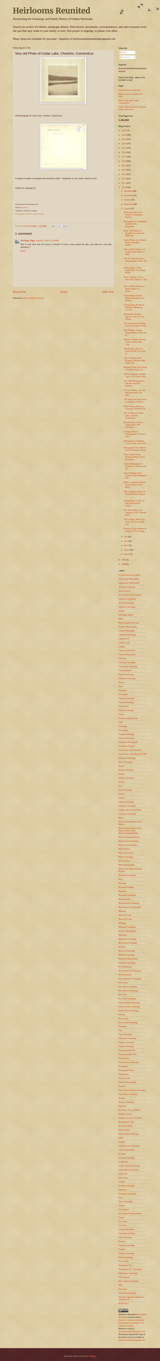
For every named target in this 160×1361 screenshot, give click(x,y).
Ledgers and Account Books (130, 810)
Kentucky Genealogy (127, 806)
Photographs (123, 1074)
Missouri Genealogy (126, 951)
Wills (120, 1285)
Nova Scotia (123, 1018)
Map (120, 879)
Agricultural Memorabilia (128, 583)
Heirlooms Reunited (51, 10)
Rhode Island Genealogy (128, 1134)
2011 (124, 183)
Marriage (122, 883)
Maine (121, 818)
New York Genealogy (127, 999)
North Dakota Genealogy (128, 1010)
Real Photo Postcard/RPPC (129, 1110)
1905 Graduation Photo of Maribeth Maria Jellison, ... (134, 494)
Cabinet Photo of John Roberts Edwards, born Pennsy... (134, 298)
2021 (124, 139)
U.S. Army (122, 1221)
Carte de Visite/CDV (126, 650)
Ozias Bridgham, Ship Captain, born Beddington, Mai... (135, 475)
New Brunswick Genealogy (129, 971)
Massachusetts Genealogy (129, 903)
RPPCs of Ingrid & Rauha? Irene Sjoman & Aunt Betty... (135, 484)
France (121, 714)
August (127, 209)
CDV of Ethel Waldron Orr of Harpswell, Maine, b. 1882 (135, 251)
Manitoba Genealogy (127, 875)
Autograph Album (125, 615)
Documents (123, 694)
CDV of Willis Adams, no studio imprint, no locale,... (134, 288)
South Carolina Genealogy (129, 1166)
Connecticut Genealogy (128, 666)
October (127, 200)
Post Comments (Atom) (33, 298)
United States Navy (126, 1229)
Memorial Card (124, 915)
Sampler (121, 1142)
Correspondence (125, 670)
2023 (124, 130)
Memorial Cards (125, 919)
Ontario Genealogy (126, 1042)
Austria (121, 611)
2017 (124, 157)
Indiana (121, 774)
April (126, 550)
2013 (124, 174)
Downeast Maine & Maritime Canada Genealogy (29, 214)
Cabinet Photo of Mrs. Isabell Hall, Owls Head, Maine (134, 270)
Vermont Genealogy (126, 1245)
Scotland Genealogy (126, 1158)
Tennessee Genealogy (127, 1194)
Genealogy (122, 726)
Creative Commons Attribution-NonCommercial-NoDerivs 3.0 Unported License (131, 1323)
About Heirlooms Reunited (129, 90)
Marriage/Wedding (126, 887)
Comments (125, 57)
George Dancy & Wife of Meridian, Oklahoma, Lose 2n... (134, 307)
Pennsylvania (123, 1058)
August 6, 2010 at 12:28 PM (47, 241)
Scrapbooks (123, 1162)
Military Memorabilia (127, 931)
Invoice (121, 782)
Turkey (121, 1217)
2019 (124, 148)
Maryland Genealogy (127, 895)
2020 (124, 144)
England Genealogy (126, 698)
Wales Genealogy (125, 1257)
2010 (124, 187)
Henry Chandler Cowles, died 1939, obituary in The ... (135, 279)
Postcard (121, 1086)
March (127, 554)
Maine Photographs (126, 865)
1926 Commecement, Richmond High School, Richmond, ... (134, 457)
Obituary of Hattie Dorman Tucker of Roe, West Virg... (135, 341)
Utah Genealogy (125, 1237)
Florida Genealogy (126, 710)
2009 (124, 560)
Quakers (121, 1098)
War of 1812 (123, 1261)
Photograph (123, 1066)
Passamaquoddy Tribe (127, 1054)
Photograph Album (126, 1070)
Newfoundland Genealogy (129, 1003)
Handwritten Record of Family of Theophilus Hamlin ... (133, 214)
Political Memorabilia (127, 1082)
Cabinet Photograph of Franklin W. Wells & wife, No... (135, 466)
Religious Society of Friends (130, 1118)
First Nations (123, 706)
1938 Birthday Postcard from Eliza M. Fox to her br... (135, 351)
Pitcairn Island (124, 1078)
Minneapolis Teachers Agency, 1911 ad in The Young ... (134, 316)
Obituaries (122, 1026)
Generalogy (123, 730)
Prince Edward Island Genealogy (131, 1090)
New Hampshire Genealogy (129, 979)
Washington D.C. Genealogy (130, 1269)
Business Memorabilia (127, 627)
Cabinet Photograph (126, 631)
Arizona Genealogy (126, 603)
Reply (22, 251)
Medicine (122, 911)
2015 (124, 165)
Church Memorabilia (127, 654)
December (128, 191)
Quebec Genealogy (126, 1102)
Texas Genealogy (125, 1201)
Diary (120, 686)
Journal (121, 798)
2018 (124, 152)
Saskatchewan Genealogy (128, 1146)
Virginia (121, 1249)
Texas (120, 1197)
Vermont (121, 1241)
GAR (120, 722)
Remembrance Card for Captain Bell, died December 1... (133, 424)
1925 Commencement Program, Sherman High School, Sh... (134, 360)
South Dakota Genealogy (128, 1170)
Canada (121, 647)
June (126, 541)
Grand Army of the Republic (130, 750)
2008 (124, 564)
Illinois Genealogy (126, 770)
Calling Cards (124, 643)
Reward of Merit (125, 1126)
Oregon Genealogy (126, 1046)
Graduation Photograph (128, 742)
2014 (124, 170)
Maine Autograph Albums (129, 837)
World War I (123, 1303)
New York (122, 995)
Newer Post (19, 291)
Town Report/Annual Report (130, 1213)
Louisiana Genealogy (127, 814)
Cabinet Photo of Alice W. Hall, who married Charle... (134, 503)
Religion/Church (125, 1114)
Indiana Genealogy (126, 778)
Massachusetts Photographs (129, 907)
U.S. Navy (122, 1225)
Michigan (122, 923)
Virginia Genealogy (126, 1253)
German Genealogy (126, 738)
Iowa (120, 786)
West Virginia (124, 1277)
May (126, 545)
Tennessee (122, 1190)
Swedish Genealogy (126, 1186)
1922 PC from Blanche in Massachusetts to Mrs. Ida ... (135, 261)
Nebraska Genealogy (127, 963)
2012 (124, 179)
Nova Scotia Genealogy (128, 1022)
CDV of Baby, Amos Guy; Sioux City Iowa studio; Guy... (134, 521)
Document (122, 690)
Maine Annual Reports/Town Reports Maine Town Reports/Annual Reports (130, 830)
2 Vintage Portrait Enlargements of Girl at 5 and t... (135, 434)
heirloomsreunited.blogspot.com (131, 1331)
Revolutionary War (126, 1122)
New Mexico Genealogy (128, 991)
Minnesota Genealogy (127, 939)
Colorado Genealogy (126, 662)
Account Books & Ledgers (129, 575)
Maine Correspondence (127, 845)
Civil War (122, 658)
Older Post (108, 291)
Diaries (121, 682)
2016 (124, 161)
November (128, 195)
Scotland (122, 1154)
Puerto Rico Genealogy (128, 1094)
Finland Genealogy (126, 702)
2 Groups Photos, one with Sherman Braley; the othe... (134, 392)
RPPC (120, 1138)
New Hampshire (125, 975)
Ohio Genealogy (125, 1034)
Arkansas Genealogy (126, 607)
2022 (124, 135)
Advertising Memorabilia (128, 579)
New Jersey (123, 983)
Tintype (121, 1205)
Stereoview (123, 1174)
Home (63, 291)
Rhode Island (123, 1130)
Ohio (120, 1030)
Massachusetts (124, 899)
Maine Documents (125, 853)
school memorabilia (126, 1150)
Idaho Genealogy (125, 762)
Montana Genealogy (126, 955)
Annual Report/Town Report (130, 595)
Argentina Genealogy (127, 599)
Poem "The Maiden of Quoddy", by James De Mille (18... (134, 233)
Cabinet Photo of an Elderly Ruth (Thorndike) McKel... (135, 242)
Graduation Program (126, 746)
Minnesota (122, 935)
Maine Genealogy (125, 857)
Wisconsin (122, 1289)
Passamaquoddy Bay (126, 1050)
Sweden (121, 1182)
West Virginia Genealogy (128, 1281)
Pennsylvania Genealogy (128, 1062)
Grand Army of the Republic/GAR (132, 754)
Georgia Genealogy (126, 734)
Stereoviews (123, 1178)
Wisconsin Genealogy (127, 1293)
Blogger (92, 1356)
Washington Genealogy (128, 1273)
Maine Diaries (124, 849)
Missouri (122, 947)
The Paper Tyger (27, 241)
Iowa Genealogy (125, 790)
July (126, 537)
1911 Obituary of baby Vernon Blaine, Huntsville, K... (135, 332)
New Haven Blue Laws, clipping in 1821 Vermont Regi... (135, 512)
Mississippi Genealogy (127, 943)
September (128, 204)
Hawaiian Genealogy (127, 758)
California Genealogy (127, 635)
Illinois (121, 766)
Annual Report (124, 591)
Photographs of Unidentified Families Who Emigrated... (135, 223)
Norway (121, 1014)
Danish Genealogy (126, 674)
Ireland (121, 794)
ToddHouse (25, 207)
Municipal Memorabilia (128, 959)
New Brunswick (125, 967)
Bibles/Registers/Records (128, 623)
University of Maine (126, 1233)
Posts (123, 52)
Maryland (122, 891)
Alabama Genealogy (126, 587)
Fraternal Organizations (128, 718)
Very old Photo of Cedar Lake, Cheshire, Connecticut (133, 415)
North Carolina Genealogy (129, 1007)
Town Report (123, 1209)
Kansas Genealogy (126, 802)
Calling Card (123, 639)
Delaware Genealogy (127, 678)
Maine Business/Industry (128, 841)
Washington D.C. (125, 1265)
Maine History (124, 861)
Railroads (122, 1106)
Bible (120, 619)
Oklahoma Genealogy (127, 1038)
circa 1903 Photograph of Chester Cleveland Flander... (134, 383)
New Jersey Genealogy (127, 987)
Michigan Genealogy (127, 927)
